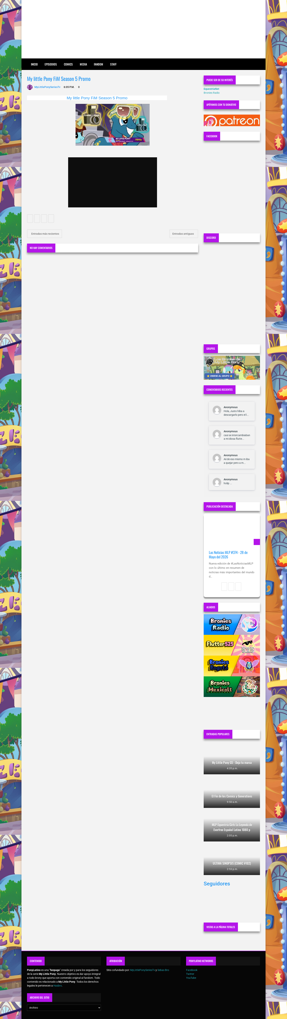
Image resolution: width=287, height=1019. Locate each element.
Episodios (51, 64)
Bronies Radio (212, 92)
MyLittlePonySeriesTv (142, 970)
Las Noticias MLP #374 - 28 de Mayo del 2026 (228, 554)
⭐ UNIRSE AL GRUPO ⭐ (220, 376)
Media (83, 64)
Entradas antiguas (183, 233)
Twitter (190, 973)
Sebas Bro (163, 970)
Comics (68, 64)
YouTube (191, 977)
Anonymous (231, 407)
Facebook (191, 970)
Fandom (98, 64)
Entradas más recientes (45, 233)
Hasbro (57, 985)
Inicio (34, 64)
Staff (113, 64)
